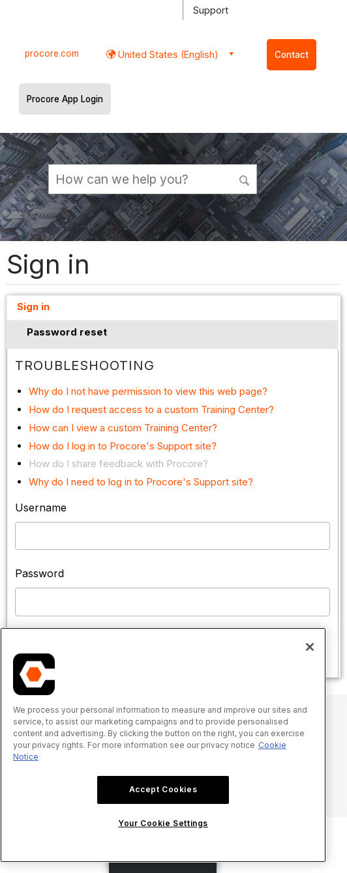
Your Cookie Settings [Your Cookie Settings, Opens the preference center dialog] (163, 823)
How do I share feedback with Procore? (118, 463)
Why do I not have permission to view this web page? (148, 391)
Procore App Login (65, 99)
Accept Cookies (163, 789)
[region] (163, 745)
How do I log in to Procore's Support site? (123, 446)
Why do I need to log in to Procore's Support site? (141, 482)
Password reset (67, 332)
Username (41, 507)
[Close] (309, 647)
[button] (245, 178)
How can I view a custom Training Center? (123, 428)
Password (39, 573)
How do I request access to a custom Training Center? (151, 409)
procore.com (52, 53)
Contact (292, 55)
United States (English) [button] (167, 54)
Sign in (33, 306)
